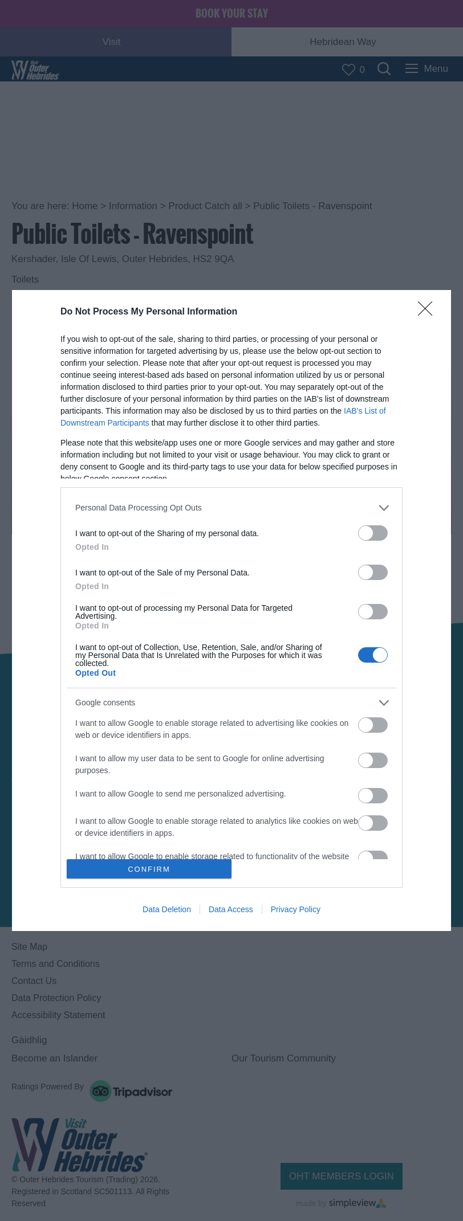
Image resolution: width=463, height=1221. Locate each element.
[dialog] (231, 611)
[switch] (373, 533)
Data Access (231, 909)
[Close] (429, 312)
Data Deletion (167, 909)
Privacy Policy (295, 909)
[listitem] (231, 508)
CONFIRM (149, 869)
